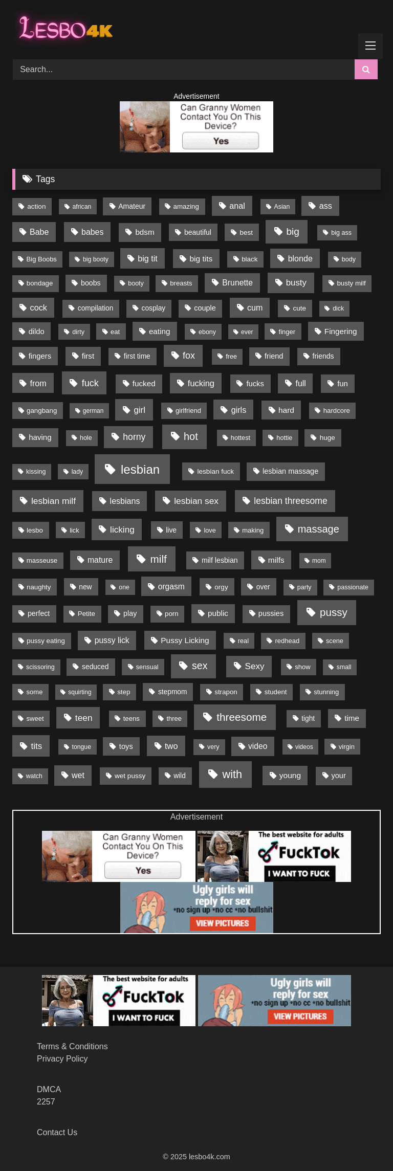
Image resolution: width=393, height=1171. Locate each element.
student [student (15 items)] (276, 692)
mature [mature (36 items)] (100, 560)
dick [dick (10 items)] (338, 308)
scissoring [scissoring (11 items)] (40, 667)
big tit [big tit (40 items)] (148, 258)
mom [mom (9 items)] (319, 560)
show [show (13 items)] (302, 667)
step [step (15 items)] (123, 692)
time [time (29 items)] (351, 718)
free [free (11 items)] (231, 356)
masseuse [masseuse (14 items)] (42, 560)
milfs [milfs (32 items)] (276, 560)
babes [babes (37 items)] (92, 232)
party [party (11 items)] (304, 587)
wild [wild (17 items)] (179, 776)
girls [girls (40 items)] (239, 409)
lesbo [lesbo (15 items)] (35, 530)
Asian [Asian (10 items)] (282, 206)
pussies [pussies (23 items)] (270, 613)
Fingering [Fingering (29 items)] (340, 331)
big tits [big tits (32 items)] (200, 258)
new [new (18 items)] (85, 587)
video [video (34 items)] (257, 746)
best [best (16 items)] (246, 232)
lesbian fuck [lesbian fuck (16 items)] (216, 471)
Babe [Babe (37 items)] (39, 232)
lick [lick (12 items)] (74, 530)
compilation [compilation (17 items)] (96, 308)
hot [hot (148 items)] (191, 436)
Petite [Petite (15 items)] (86, 613)
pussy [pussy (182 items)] (333, 612)
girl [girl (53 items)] (139, 410)
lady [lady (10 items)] (77, 471)
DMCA (49, 1089)
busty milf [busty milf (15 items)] (351, 283)
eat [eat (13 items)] (115, 332)
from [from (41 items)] (38, 383)
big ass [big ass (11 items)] (341, 232)
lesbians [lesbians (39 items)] (125, 500)
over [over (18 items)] (263, 587)
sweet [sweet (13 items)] (35, 718)
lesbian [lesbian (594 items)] (140, 469)
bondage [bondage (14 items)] (40, 283)
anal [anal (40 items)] (237, 205)
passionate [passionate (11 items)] (352, 587)
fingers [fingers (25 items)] (40, 356)
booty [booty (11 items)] (136, 283)
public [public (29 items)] (218, 613)
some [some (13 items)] (35, 692)
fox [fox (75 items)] (189, 355)
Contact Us (57, 1132)
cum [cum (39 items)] (255, 307)
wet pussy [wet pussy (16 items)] (130, 776)
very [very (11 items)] (213, 746)
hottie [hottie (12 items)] (284, 437)
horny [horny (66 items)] (134, 437)
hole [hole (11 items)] (86, 437)
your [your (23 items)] (338, 775)
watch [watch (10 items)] (34, 776)
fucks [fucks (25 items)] (255, 384)
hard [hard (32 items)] (286, 410)
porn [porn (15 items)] (172, 613)
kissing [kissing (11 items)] (36, 471)
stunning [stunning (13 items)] (326, 692)
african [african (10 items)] (82, 206)
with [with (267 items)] (233, 774)
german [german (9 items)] (93, 410)
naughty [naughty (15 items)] (39, 587)
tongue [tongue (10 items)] (81, 746)
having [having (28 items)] (40, 437)
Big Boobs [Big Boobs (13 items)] (42, 259)
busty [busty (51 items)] (296, 283)
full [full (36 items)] (300, 383)
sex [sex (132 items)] (199, 665)
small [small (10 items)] (344, 667)
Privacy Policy (62, 1058)
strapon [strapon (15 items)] (225, 692)
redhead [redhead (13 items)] (287, 641)
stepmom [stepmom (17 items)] (172, 692)
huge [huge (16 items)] (327, 437)
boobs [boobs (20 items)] (91, 283)
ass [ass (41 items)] (325, 205)
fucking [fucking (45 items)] (201, 383)
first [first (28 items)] (88, 355)
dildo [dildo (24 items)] (37, 331)
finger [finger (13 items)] (287, 332)
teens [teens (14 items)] (131, 718)
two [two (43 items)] (171, 745)
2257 (46, 1101)
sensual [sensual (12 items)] (147, 667)
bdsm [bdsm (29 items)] (144, 232)
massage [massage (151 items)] (318, 529)
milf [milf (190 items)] (158, 559)
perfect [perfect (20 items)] (39, 613)
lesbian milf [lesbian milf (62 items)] (53, 501)
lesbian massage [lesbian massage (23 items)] (290, 471)
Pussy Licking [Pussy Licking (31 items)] (185, 640)
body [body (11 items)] (349, 259)
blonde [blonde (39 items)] (300, 258)
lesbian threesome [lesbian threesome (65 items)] (290, 501)
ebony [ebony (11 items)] (207, 332)
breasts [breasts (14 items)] (181, 283)
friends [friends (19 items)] (323, 356)
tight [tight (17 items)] (308, 718)
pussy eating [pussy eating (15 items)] (46, 641)
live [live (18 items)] (171, 530)
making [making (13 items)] (253, 530)
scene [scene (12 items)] (334, 641)
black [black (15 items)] (249, 259)
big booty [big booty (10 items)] (95, 259)
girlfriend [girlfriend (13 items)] (188, 410)
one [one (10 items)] (124, 587)
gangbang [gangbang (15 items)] (42, 410)
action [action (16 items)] (36, 206)
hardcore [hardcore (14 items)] (336, 410)
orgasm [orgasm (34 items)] (171, 586)
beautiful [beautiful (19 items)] (197, 232)
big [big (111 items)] (292, 231)
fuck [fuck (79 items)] (90, 383)
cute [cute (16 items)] (300, 308)
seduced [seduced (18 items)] (95, 666)
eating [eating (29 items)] (159, 331)
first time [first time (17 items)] (137, 356)
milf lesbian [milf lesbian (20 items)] (220, 560)
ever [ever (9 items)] (247, 332)
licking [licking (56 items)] (122, 529)
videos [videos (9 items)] (304, 746)
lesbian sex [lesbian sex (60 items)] (196, 501)
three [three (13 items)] (174, 718)
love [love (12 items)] (209, 530)
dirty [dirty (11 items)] (78, 332)
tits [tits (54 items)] (36, 746)
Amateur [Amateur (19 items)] (131, 206)
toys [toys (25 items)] (126, 746)
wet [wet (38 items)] (78, 775)
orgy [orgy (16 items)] (221, 587)
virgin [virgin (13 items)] (347, 746)
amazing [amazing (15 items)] (186, 206)
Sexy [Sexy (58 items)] (254, 666)
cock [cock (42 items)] (38, 307)
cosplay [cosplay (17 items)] (154, 308)
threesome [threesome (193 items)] (241, 717)
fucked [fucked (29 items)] (144, 383)
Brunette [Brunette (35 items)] (237, 282)
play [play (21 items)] (130, 613)
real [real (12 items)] (243, 641)
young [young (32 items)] (290, 775)
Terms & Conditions (72, 1046)
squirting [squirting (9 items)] (79, 692)
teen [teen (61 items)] (84, 718)
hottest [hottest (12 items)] (240, 437)
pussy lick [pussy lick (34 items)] (112, 640)
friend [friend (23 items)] (274, 356)
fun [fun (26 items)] (342, 384)
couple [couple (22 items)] (205, 308)
